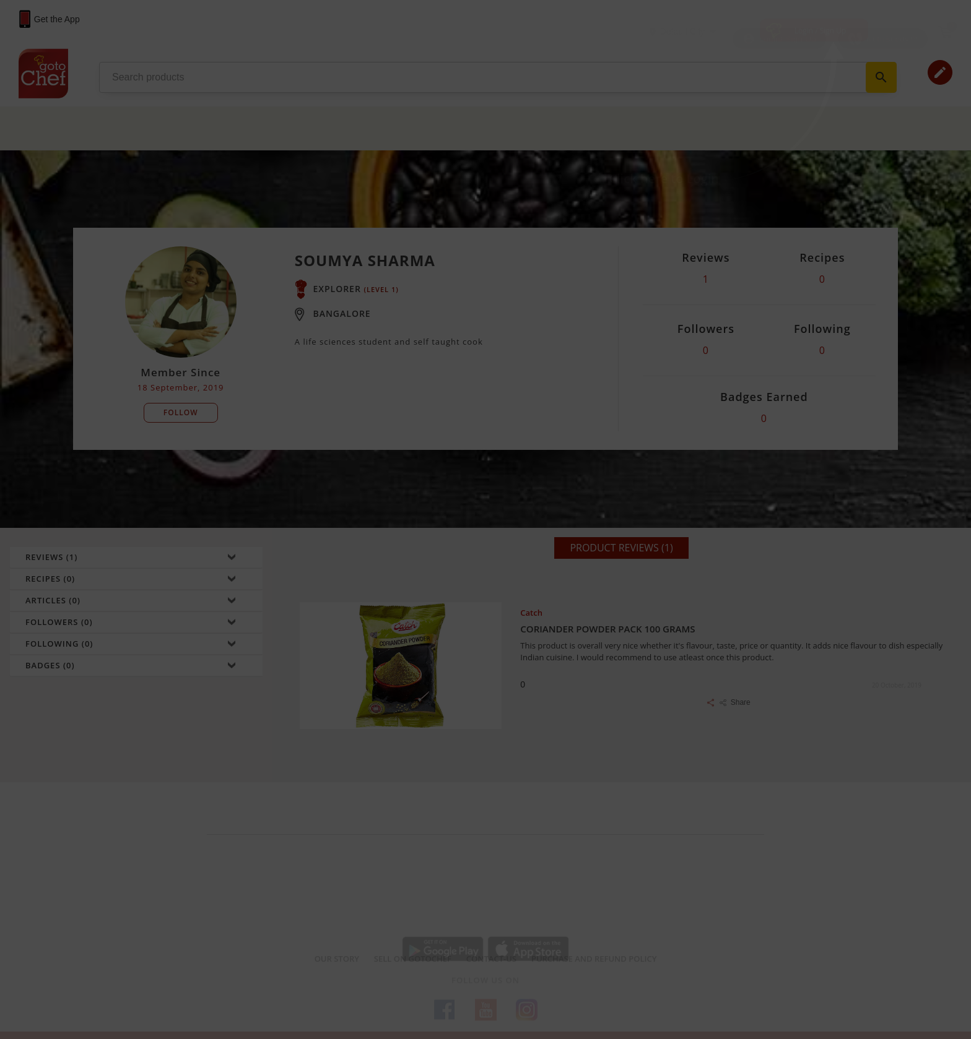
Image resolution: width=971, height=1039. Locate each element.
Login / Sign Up (821, 30)
